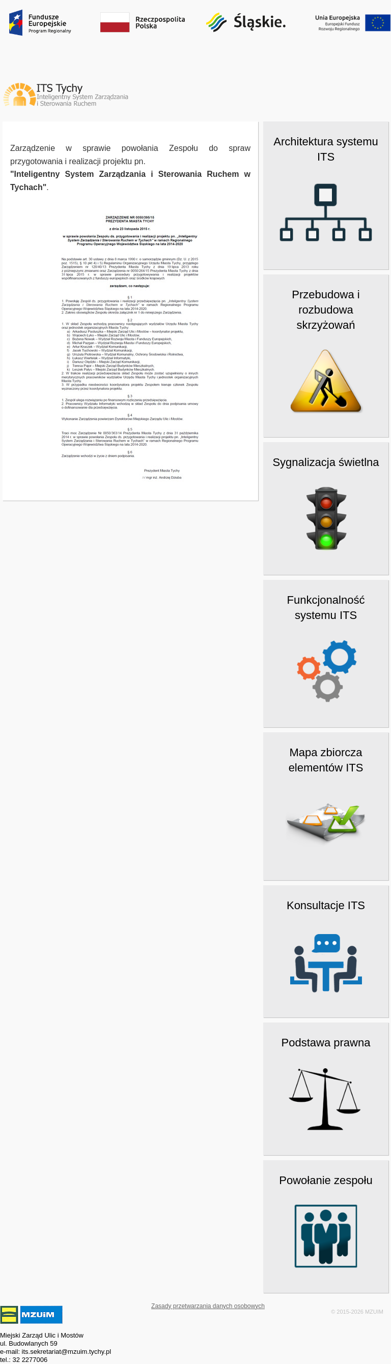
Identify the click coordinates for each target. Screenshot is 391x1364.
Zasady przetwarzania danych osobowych (208, 1306)
